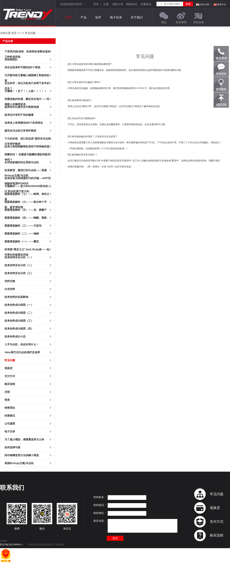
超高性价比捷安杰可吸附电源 (22, 106)
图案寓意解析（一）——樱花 (22, 241)
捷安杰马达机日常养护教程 (20, 130)
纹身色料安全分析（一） (19, 257)
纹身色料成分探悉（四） (19, 328)
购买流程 (10, 383)
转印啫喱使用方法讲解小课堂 (22, 455)
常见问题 (10, 360)
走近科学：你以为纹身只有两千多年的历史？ (27, 84)
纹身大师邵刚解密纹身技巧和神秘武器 (27, 146)
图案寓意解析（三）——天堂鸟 (23, 225)
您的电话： (100, 505)
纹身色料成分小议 (15, 336)
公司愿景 (10, 423)
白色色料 (10, 288)
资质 (7, 399)
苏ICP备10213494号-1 (11, 544)
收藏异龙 (146, 4)
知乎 (98, 17)
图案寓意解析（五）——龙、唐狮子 (26, 209)
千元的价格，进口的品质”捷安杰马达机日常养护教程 (28, 139)
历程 (7, 391)
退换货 (8, 368)
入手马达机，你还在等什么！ (22, 344)
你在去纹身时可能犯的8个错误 (22, 67)
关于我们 (137, 17)
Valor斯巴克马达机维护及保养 (22, 352)
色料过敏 (10, 281)
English (204, 4)
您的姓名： (100, 497)
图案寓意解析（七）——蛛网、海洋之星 (27, 194)
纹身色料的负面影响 (16, 296)
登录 (96, 4)
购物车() (131, 4)
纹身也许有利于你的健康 (19, 114)
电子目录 (116, 17)
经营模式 (10, 415)
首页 (68, 17)
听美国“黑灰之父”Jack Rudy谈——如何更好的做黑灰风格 (27, 250)
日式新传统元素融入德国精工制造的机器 (27, 76)
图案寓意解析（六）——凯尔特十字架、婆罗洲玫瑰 (26, 202)
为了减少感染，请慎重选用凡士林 (24, 439)
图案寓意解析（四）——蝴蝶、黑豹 (26, 217)
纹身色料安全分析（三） (19, 273)
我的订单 (118, 4)
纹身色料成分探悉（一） (19, 304)
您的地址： (100, 512)
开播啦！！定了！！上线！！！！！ (26, 91)
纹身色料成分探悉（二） (19, 312)
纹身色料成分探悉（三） (19, 320)
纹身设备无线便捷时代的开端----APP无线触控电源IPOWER (27, 179)
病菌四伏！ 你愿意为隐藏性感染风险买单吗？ (27, 155)
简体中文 (221, 4)
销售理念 (10, 407)
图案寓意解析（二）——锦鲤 (22, 233)
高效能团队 (11, 59)
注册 (106, 4)
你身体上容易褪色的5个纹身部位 (24, 122)
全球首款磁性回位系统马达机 (22, 162)
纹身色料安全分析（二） (19, 265)
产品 (83, 17)
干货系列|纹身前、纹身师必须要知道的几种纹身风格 (27, 52)
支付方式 (10, 376)
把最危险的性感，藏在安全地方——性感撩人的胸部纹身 (27, 99)
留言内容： (100, 520)
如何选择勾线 (12, 447)
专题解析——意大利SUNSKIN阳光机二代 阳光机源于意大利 (28, 187)
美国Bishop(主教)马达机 (19, 463)
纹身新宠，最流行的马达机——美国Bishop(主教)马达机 (26, 171)
